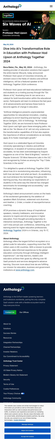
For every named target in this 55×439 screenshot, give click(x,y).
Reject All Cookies (27, 431)
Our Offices (24, 312)
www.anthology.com (25, 270)
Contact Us (9, 312)
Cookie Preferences (11, 389)
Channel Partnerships (11, 347)
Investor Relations (10, 352)
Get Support (8, 403)
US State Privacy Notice (12, 370)
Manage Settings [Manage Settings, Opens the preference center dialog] (27, 425)
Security (6, 379)
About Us (7, 324)
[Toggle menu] (51, 6)
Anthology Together (12, 230)
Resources (7, 338)
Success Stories (9, 333)
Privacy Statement (10, 366)
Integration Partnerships (12, 342)
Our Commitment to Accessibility (16, 356)
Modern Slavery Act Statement (15, 375)
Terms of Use (8, 384)
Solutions (7, 328)
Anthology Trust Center (13, 361)
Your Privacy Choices (13, 393)
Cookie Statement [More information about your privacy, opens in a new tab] (20, 421)
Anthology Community (12, 398)
